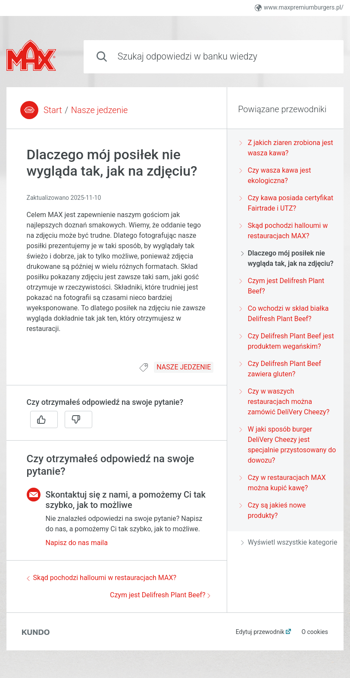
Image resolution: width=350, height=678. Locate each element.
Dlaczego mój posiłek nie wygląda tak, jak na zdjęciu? (287, 258)
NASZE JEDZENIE (183, 367)
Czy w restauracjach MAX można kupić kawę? (283, 482)
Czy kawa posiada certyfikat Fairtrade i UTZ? (287, 203)
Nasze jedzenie (99, 110)
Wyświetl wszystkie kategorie (289, 542)
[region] (116, 250)
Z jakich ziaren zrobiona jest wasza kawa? (287, 148)
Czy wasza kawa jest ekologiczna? (276, 175)
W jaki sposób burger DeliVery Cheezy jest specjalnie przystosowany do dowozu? (288, 444)
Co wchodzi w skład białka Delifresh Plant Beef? (285, 313)
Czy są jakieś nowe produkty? (273, 510)
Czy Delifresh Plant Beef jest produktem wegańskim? (287, 341)
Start (53, 110)
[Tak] (44, 419)
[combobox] (214, 56)
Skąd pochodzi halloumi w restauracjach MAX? (101, 578)
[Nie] (78, 419)
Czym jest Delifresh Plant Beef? (160, 595)
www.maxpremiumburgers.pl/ (299, 7)
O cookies (314, 631)
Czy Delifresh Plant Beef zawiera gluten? (281, 368)
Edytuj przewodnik (260, 631)
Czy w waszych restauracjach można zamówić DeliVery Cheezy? (285, 401)
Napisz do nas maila (77, 543)
